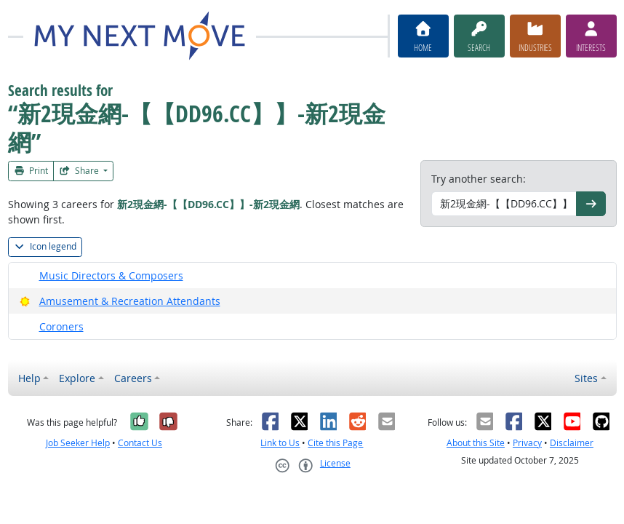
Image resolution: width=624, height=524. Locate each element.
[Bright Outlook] (25, 301)
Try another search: (478, 179)
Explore (77, 378)
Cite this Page (335, 443)
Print (31, 170)
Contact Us (140, 443)
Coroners (61, 326)
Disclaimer (571, 443)
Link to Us (280, 443)
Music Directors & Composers (111, 275)
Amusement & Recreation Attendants (129, 301)
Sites (586, 378)
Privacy (527, 443)
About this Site (476, 443)
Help (29, 378)
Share (80, 170)
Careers (133, 378)
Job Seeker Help (78, 443)
